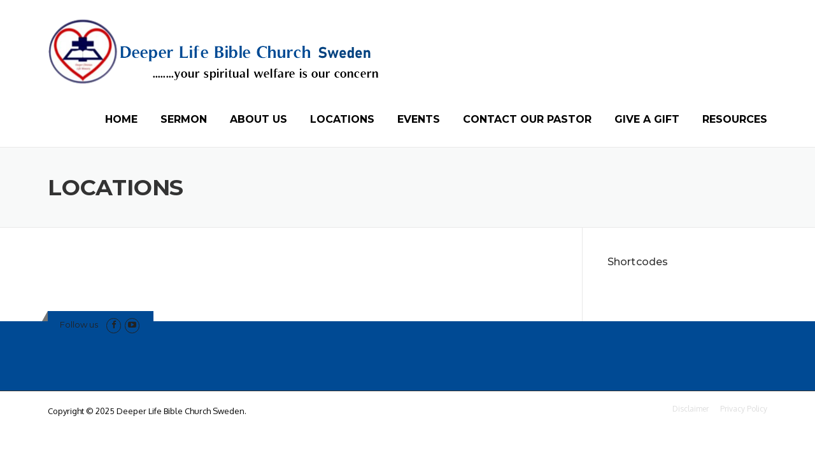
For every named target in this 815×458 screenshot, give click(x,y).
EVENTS (418, 119)
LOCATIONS (342, 119)
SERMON (183, 119)
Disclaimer (690, 409)
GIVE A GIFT (646, 119)
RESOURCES (734, 119)
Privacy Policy (743, 409)
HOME (121, 119)
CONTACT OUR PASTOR (527, 119)
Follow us (79, 324)
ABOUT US (258, 119)
